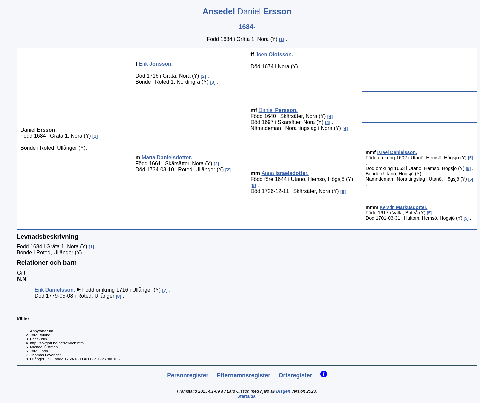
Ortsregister (295, 375)
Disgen (283, 391)
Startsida (246, 396)
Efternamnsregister (243, 375)
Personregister (187, 375)
